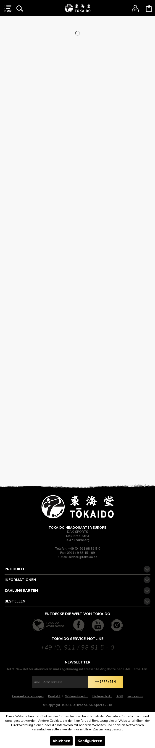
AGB (119, 696)
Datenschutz (102, 696)
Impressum (135, 696)
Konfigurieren (90, 740)
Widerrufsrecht (76, 696)
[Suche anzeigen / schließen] (19, 8)
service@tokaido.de (82, 557)
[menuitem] (8, 8)
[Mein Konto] (135, 8)
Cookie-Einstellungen (28, 696)
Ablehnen (61, 740)
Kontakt (54, 696)
